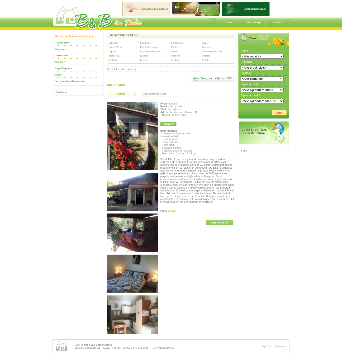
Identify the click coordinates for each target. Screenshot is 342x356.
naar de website (219, 222)
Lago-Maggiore (63, 68)
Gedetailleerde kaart (154, 93)
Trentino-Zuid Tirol (212, 51)
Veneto (205, 59)
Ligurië (144, 59)
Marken (175, 47)
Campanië (145, 42)
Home (229, 22)
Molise (174, 51)
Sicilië (205, 42)
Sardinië (175, 59)
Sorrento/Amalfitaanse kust (70, 81)
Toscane (206, 47)
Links (244, 150)
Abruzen (113, 42)
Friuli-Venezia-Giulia (151, 51)
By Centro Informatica (274, 346)
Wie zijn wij (253, 22)
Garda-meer (62, 55)
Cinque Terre (62, 42)
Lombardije (177, 42)
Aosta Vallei (115, 47)
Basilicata (114, 55)
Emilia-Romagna (149, 47)
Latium (144, 55)
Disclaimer (62, 92)
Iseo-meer (60, 61)
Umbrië (206, 55)
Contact (277, 22)
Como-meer (61, 48)
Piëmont (175, 55)
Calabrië (113, 59)
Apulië (112, 51)
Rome (58, 74)
